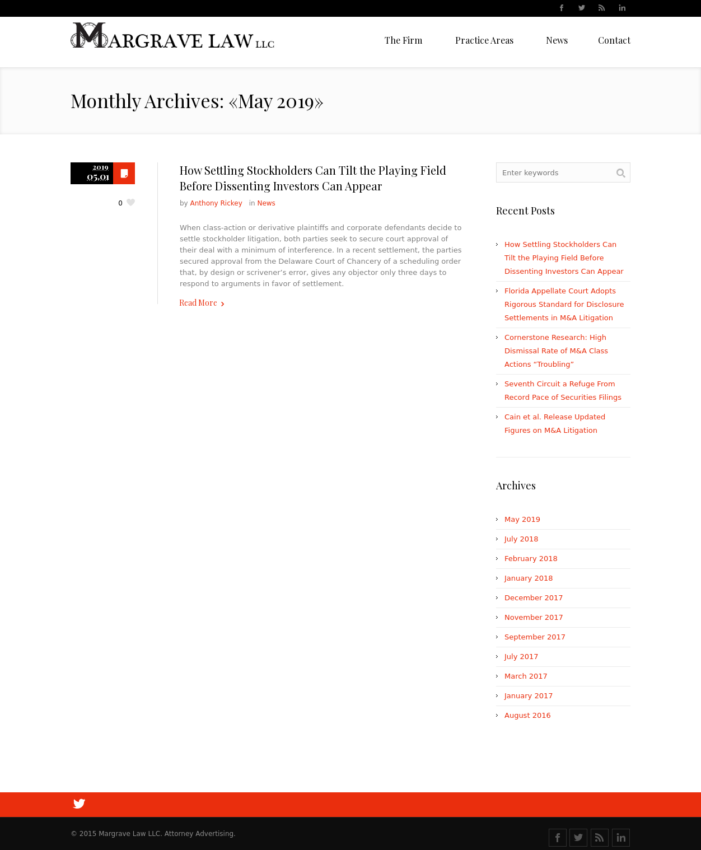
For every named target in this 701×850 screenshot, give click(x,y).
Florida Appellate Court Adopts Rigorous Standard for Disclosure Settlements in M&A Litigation (564, 304)
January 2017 (528, 696)
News (266, 203)
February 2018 (531, 558)
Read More (198, 302)
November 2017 (533, 617)
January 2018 (528, 578)
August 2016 (527, 715)
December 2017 (533, 598)
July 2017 (521, 656)
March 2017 (526, 676)
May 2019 (522, 519)
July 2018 (521, 539)
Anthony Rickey (216, 203)
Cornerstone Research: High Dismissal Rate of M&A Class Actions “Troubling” (556, 350)
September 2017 (535, 637)
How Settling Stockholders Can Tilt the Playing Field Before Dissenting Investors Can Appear (313, 177)
